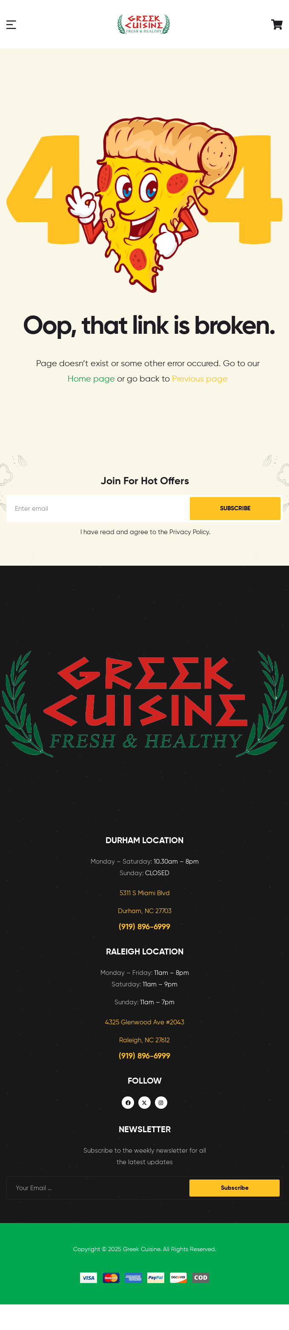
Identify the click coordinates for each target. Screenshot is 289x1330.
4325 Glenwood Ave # (137, 1022)
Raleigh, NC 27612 (144, 1040)
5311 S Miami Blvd (145, 893)
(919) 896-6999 (144, 927)
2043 (177, 1022)
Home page (91, 379)
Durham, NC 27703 (145, 911)
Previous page (200, 379)
